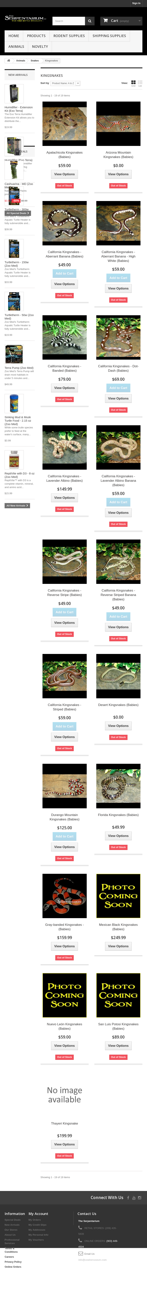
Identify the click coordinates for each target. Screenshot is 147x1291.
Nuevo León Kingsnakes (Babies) (64, 1026)
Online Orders (13, 1266)
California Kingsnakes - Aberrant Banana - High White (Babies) (118, 256)
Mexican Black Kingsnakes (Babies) (118, 927)
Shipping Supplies (109, 35)
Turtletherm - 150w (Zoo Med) (17, 264)
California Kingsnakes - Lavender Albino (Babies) (64, 478)
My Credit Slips (38, 1224)
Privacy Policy (13, 1261)
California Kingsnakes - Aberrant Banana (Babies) (64, 254)
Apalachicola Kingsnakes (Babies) (65, 155)
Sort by (45, 83)
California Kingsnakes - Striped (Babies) (64, 707)
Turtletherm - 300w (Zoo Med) (17, 211)
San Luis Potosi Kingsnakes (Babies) (118, 1026)
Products (36, 35)
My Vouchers (36, 1239)
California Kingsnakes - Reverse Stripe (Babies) (64, 593)
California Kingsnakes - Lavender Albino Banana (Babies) (118, 480)
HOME (13, 35)
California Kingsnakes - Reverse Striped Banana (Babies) (118, 595)
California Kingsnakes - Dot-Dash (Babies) (118, 368)
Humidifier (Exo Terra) (19, 160)
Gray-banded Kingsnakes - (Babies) (64, 927)
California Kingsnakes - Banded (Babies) (64, 368)
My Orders (35, 1219)
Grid (133, 83)
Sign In (136, 3)
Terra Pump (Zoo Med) (19, 367)
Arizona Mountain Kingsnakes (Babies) (118, 155)
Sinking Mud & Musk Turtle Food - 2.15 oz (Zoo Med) (18, 420)
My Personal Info (38, 1234)
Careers (9, 1256)
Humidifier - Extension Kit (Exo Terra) (19, 109)
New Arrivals (18, 75)
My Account (38, 1213)
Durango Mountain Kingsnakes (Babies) (64, 817)
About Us (10, 1234)
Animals (16, 46)
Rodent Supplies (69, 35)
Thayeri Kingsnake (64, 1123)
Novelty (40, 46)
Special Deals (17, 519)
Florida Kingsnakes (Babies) (118, 815)
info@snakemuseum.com (92, 1259)
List (140, 83)
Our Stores (11, 1229)
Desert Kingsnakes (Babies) (118, 705)
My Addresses (37, 1229)
